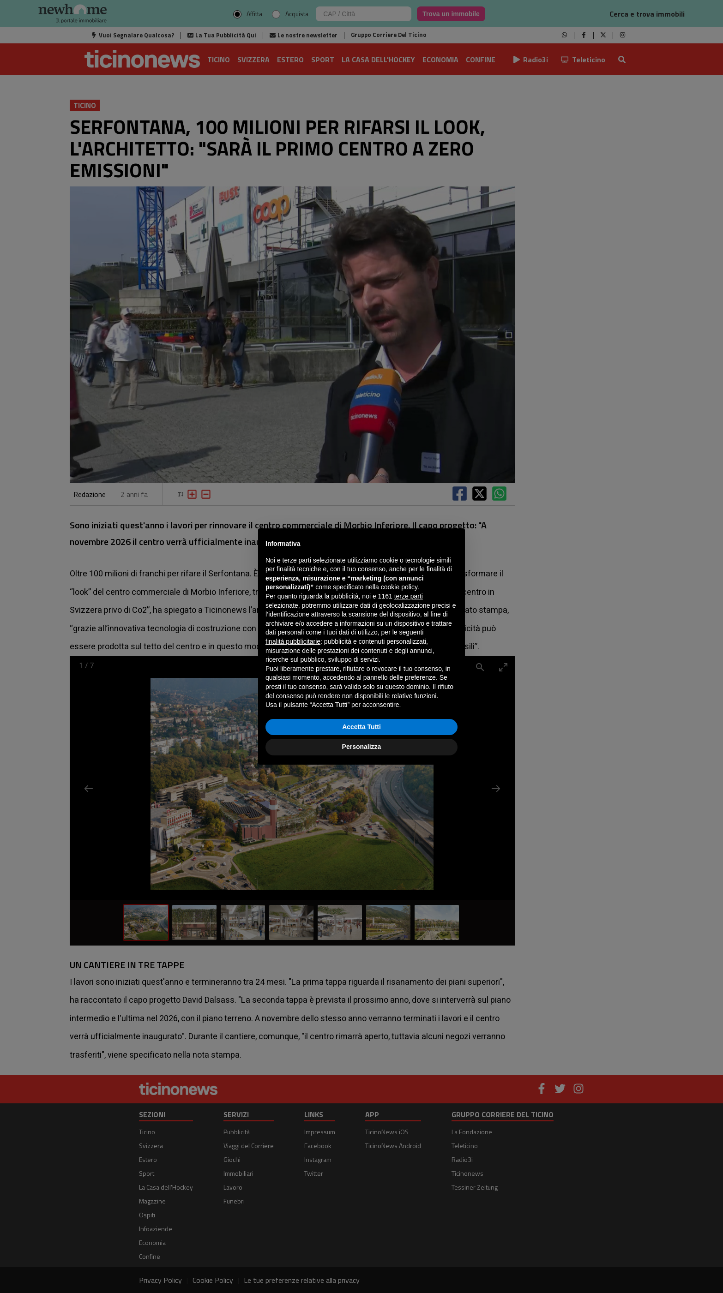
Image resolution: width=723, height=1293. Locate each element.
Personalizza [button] (361, 746)
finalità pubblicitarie (292, 641)
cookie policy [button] (399, 587)
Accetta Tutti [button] (361, 726)
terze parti (408, 596)
